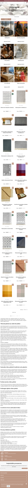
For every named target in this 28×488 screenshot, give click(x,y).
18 (24, 309)
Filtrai (6, 19)
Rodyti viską (14, 312)
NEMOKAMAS (7, 0)
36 (25, 309)
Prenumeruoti (25, 468)
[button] (19, 19)
